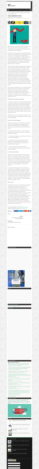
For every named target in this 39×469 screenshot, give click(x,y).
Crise (13, 13)
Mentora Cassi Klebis (9, 450)
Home (6, 13)
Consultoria (10, 13)
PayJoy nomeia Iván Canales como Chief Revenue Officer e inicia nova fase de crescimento (19, 350)
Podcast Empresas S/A (9, 449)
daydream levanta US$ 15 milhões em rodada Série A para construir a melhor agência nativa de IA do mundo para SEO (18, 333)
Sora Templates (11, 466)
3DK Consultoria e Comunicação (10, 451)
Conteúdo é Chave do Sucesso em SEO (16, 387)
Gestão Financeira (21, 13)
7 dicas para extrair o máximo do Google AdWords (15, 366)
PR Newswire (7, 455)
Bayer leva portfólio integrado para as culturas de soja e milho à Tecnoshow (19, 347)
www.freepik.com (21, 183)
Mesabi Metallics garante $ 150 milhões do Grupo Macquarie (16, 340)
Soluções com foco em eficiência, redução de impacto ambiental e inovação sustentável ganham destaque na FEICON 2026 (18, 337)
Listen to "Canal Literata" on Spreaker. (12, 275)
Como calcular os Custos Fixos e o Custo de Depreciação (19, 396)
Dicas (16, 13)
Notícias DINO (7, 454)
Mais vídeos (12, 362)
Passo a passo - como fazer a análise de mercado (18, 400)
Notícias (25, 13)
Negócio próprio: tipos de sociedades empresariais (18, 392)
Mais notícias (8, 362)
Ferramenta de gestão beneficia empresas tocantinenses (15, 421)
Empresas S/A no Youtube (9, 452)
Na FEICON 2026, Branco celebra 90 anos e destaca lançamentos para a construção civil (18, 354)
